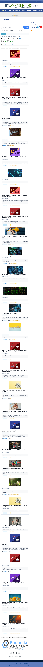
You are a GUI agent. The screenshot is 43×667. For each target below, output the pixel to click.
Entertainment (28, 1)
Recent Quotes (4, 30)
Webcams (24, 10)
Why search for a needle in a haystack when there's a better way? (15, 529)
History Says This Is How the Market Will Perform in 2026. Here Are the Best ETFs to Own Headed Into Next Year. (14, 450)
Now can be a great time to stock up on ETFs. (11, 510)
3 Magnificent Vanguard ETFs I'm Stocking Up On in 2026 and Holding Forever (14, 506)
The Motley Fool (5, 66)
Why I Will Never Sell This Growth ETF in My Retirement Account (13, 332)
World (13, 10)
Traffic (20, 10)
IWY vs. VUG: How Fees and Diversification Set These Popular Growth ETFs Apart (15, 217)
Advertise (26, 660)
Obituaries (29, 10)
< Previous (3, 48)
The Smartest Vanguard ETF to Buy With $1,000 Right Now (14, 274)
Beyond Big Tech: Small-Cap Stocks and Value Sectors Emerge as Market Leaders (15, 603)
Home (3, 660)
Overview (3, 36)
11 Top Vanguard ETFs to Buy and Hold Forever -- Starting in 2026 (14, 237)
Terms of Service (18, 663)
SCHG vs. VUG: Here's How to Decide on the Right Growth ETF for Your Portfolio (15, 98)
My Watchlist (12, 30)
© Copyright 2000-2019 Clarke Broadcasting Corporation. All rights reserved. (21, 665)
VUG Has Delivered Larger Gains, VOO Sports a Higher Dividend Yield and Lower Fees (13, 431)
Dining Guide (37, 1)
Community (18, 1)
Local (3, 10)
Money (16, 10)
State (6, 10)
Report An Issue (38, 660)
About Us (8, 660)
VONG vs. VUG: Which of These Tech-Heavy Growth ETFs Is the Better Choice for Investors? (14, 351)
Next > (25, 48)
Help (32, 660)
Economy (13, 244)
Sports (10, 1)
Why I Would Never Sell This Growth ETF (11, 313)
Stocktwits (4, 145)
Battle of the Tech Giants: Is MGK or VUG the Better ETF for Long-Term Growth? (14, 371)
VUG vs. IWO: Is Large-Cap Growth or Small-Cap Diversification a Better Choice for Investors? (15, 563)
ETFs (12, 66)
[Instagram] (19, 653)
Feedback (14, 660)
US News (9, 10)
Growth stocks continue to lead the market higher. (12, 299)
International (14, 36)
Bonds (11, 66)
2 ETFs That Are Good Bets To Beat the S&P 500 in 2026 (14, 487)
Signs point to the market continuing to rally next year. (12, 455)
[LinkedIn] (16, 653)
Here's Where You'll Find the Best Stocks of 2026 (12, 525)
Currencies (10, 36)
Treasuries (18, 36)
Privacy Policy (18, 649)
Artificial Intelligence (11, 145)
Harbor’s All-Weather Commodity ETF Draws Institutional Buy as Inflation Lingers (14, 196)
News (3, 1)
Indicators (19, 30)
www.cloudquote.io (23, 647)
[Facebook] (14, 653)
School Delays (34, 10)
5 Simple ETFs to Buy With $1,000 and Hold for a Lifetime (14, 178)
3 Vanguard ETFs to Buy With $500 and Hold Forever (13, 468)
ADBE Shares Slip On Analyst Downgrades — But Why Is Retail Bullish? (15, 137)
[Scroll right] (42, 1)
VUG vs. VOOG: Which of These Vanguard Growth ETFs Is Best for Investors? (15, 544)
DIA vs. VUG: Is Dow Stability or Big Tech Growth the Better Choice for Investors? (14, 78)
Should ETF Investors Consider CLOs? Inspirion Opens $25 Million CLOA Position (14, 157)
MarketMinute (5, 612)
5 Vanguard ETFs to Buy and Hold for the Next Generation (14, 411)
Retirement (13, 339)
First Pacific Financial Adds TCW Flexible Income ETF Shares (15, 58)
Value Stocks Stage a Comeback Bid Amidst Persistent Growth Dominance (13, 624)
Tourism (40, 10)
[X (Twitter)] (11, 653)
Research (22, 44)
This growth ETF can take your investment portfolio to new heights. (15, 337)
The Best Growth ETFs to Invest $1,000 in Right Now (13, 295)
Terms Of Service (25, 649)
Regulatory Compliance (16, 66)
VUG (19, 39)
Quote (5, 44)
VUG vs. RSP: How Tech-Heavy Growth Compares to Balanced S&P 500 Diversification (15, 118)
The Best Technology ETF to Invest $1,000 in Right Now (14, 256)
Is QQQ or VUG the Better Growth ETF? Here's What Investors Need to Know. (15, 583)
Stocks (12, 125)
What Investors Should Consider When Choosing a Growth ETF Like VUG (15, 391)
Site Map (20, 660)
